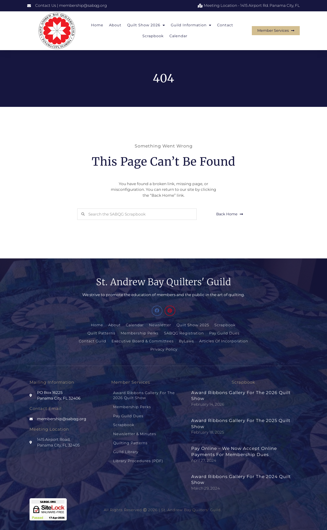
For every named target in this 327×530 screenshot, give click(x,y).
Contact (225, 25)
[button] (157, 311)
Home (97, 25)
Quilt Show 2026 (146, 25)
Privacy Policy (163, 348)
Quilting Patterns (130, 439)
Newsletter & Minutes (134, 430)
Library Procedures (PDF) (138, 456)
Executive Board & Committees (143, 340)
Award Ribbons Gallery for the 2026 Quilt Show (144, 394)
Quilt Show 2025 (192, 325)
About (115, 25)
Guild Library (125, 447)
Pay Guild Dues (224, 333)
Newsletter (160, 325)
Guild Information (191, 25)
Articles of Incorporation (223, 340)
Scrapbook (153, 36)
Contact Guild (93, 340)
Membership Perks (140, 333)
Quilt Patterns (102, 333)
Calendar (178, 36)
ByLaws (186, 340)
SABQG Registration (184, 333)
